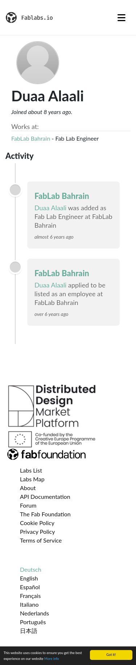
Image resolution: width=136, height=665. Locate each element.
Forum (28, 505)
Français (30, 595)
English (29, 578)
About (28, 487)
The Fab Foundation (45, 514)
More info (51, 659)
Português (33, 621)
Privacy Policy (37, 531)
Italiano (29, 604)
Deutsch (30, 569)
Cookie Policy (37, 522)
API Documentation (45, 496)
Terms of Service (41, 540)
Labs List (31, 470)
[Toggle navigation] (121, 17)
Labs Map (32, 479)
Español (30, 586)
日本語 (28, 630)
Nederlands (34, 613)
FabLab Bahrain (30, 138)
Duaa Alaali (50, 208)
